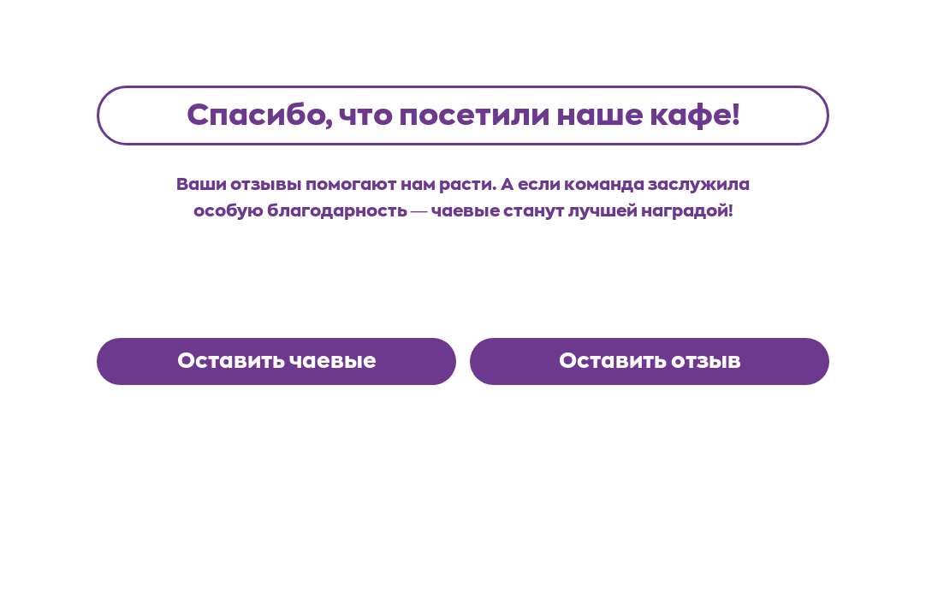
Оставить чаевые (277, 360)
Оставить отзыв (650, 360)
